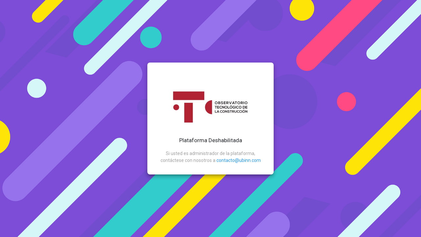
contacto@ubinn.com (238, 160)
